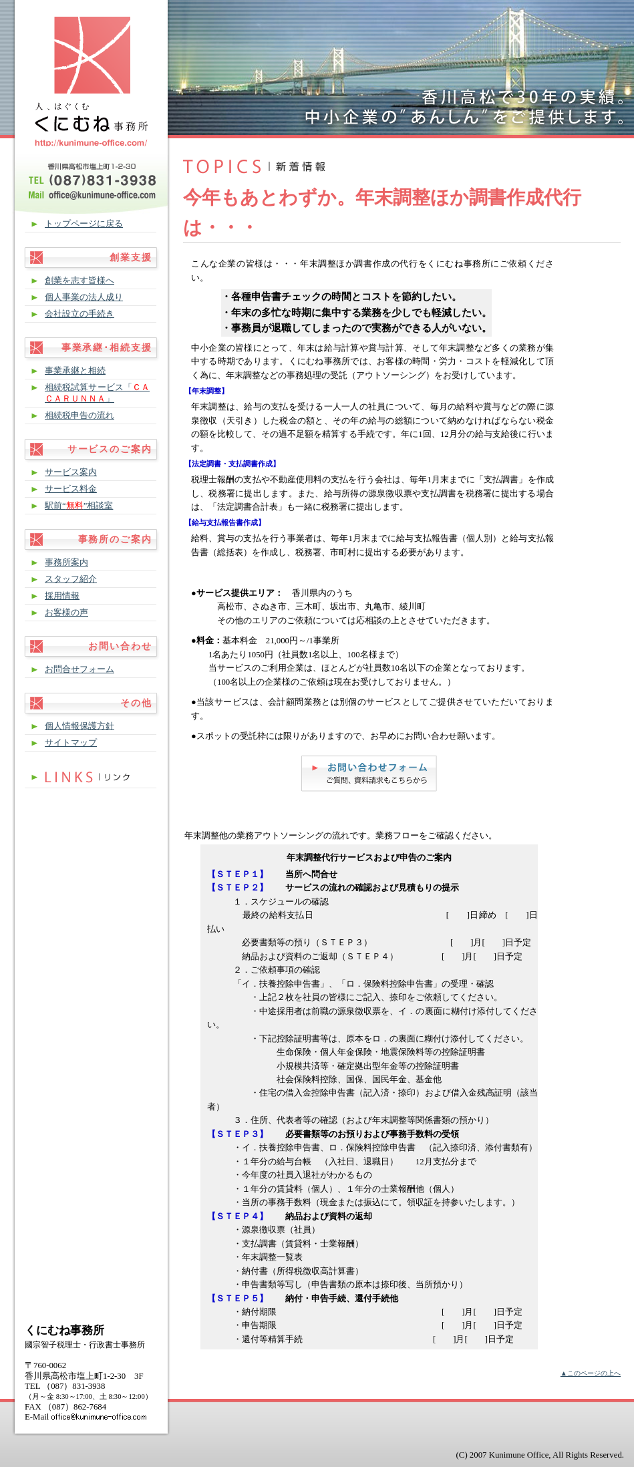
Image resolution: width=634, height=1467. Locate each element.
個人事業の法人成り (84, 297)
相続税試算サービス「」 (97, 393)
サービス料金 (71, 489)
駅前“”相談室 (79, 505)
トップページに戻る (84, 223)
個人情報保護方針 (79, 726)
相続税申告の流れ (79, 415)
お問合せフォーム (79, 669)
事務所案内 (66, 562)
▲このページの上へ (591, 1373)
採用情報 (62, 596)
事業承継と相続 (75, 370)
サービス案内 (71, 472)
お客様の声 (66, 612)
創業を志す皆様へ (79, 280)
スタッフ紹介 (71, 579)
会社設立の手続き (79, 314)
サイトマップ (71, 743)
